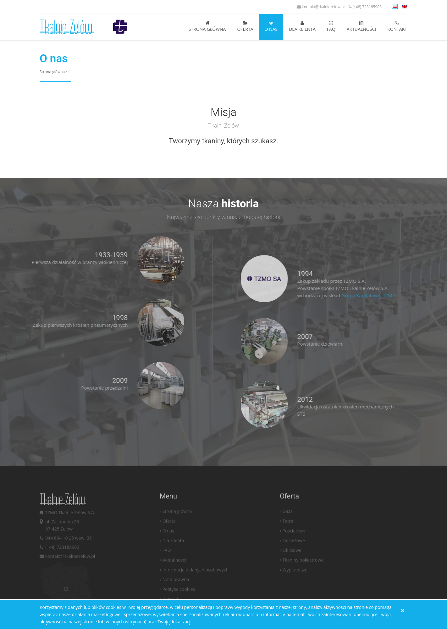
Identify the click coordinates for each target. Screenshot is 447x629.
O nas (271, 26)
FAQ (331, 26)
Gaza (288, 529)
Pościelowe (294, 548)
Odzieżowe (294, 558)
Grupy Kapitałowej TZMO (386, 295)
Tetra (288, 539)
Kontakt (397, 26)
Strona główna (207, 26)
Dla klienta (302, 26)
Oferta (245, 26)
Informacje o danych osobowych (196, 587)
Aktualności (361, 26)
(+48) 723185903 (365, 6)
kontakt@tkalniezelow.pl (321, 6)
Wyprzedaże (295, 587)
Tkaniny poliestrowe (303, 578)
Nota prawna (176, 597)
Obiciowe (292, 568)
